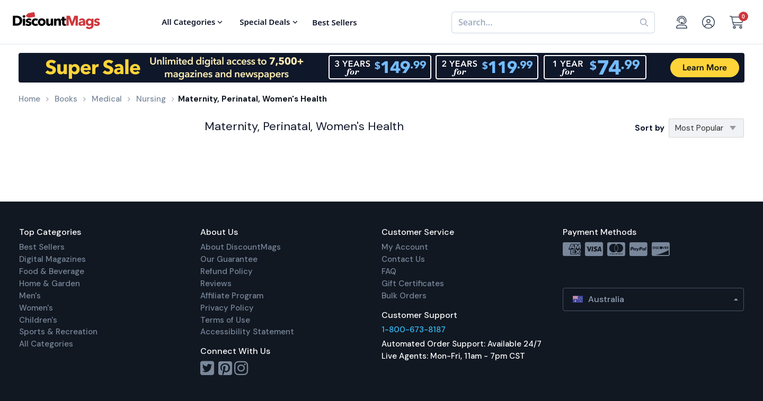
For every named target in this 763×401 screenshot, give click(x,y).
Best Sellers (42, 247)
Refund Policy (226, 271)
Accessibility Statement (247, 331)
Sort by (649, 128)
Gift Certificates (413, 283)
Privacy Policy (227, 308)
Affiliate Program (231, 295)
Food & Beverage (51, 271)
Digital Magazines (52, 259)
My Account (405, 247)
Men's (30, 295)
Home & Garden (49, 283)
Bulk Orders (404, 295)
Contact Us (403, 259)
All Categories (46, 344)
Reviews (216, 283)
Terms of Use (225, 320)
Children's (38, 320)
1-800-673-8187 (414, 329)
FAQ (389, 271)
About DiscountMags (240, 247)
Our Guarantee (229, 259)
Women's (36, 308)
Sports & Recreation (58, 331)
